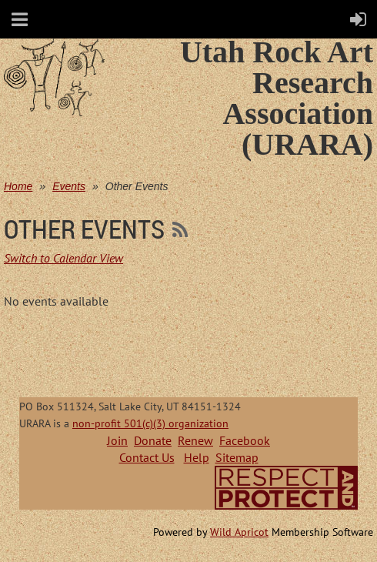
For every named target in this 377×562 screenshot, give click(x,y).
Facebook (244, 440)
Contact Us (147, 457)
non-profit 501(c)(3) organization (150, 423)
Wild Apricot (239, 532)
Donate (153, 440)
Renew (195, 440)
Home (18, 186)
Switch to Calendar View (63, 258)
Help (196, 457)
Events (68, 186)
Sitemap (237, 457)
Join (117, 440)
